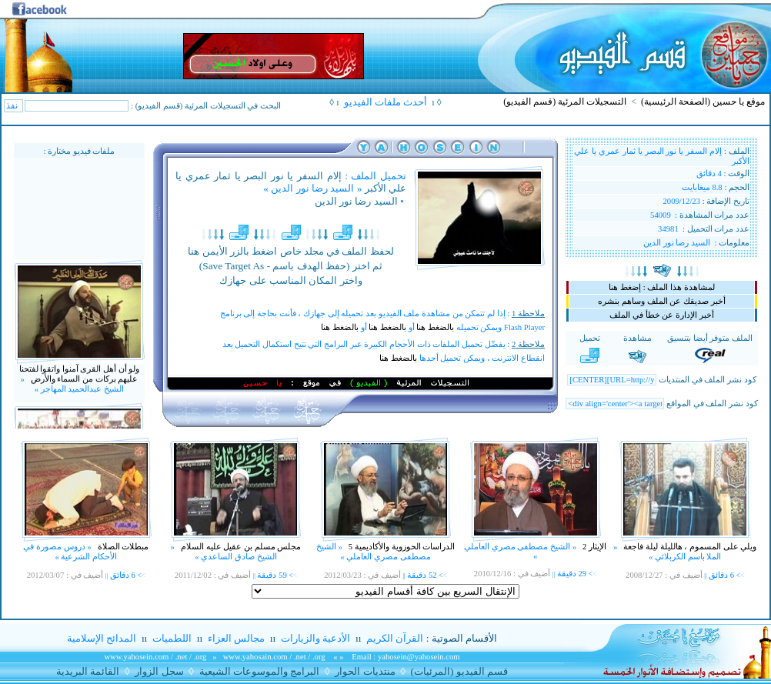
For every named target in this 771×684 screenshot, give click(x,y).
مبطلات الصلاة (122, 546)
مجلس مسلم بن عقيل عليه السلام (240, 546)
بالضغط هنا (435, 327)
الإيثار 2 (593, 546)
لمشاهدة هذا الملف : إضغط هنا (661, 287)
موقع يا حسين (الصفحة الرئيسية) (703, 101)
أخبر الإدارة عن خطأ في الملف (661, 315)
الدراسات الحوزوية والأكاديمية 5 (400, 546)
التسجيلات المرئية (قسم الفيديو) (564, 101)
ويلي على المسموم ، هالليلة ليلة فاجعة (689, 546)
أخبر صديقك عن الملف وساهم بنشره (661, 301)
